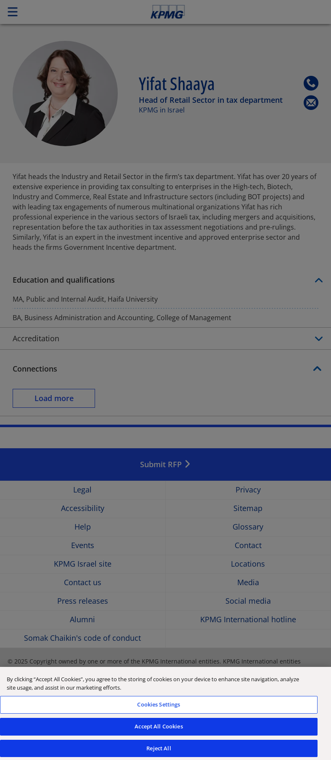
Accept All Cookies (159, 730)
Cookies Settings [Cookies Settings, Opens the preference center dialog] (158, 708)
